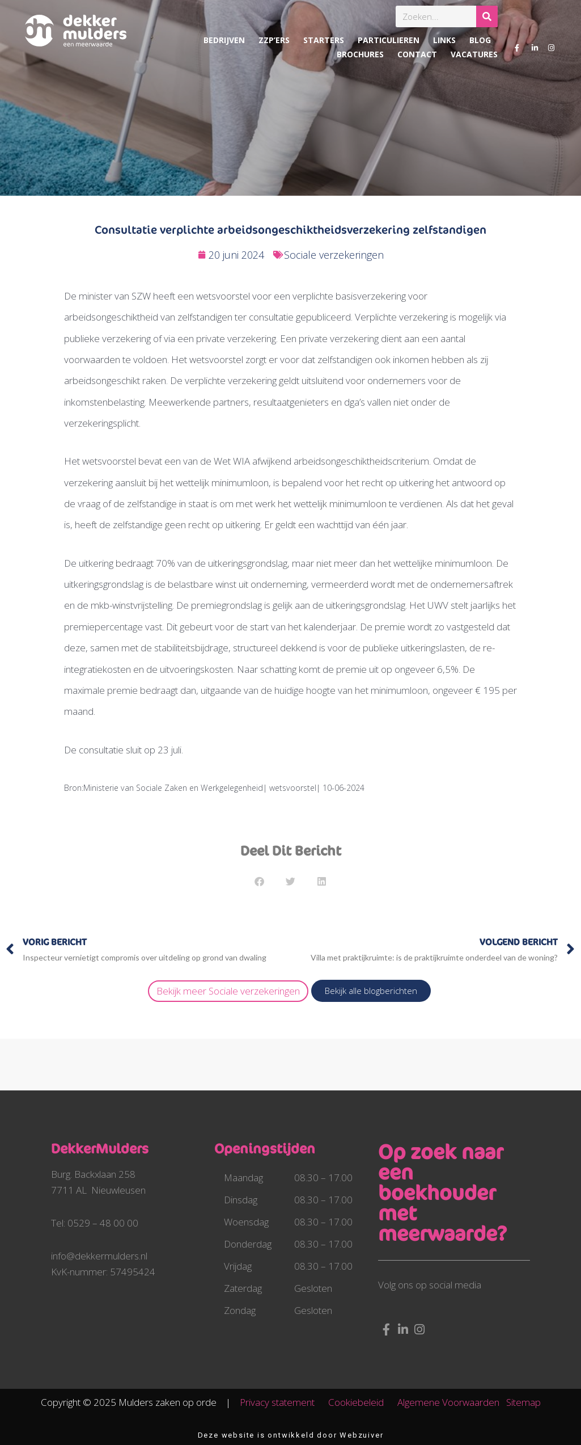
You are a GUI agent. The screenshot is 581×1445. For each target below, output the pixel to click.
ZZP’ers (274, 40)
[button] (259, 881)
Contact (417, 54)
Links (444, 40)
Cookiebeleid (361, 1402)
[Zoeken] (487, 16)
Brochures (360, 54)
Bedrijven (224, 40)
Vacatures (474, 54)
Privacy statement (283, 1402)
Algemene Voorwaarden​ (448, 1402)
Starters (323, 40)
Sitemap (523, 1402)
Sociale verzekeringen (334, 255)
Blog (480, 40)
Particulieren (388, 40)
